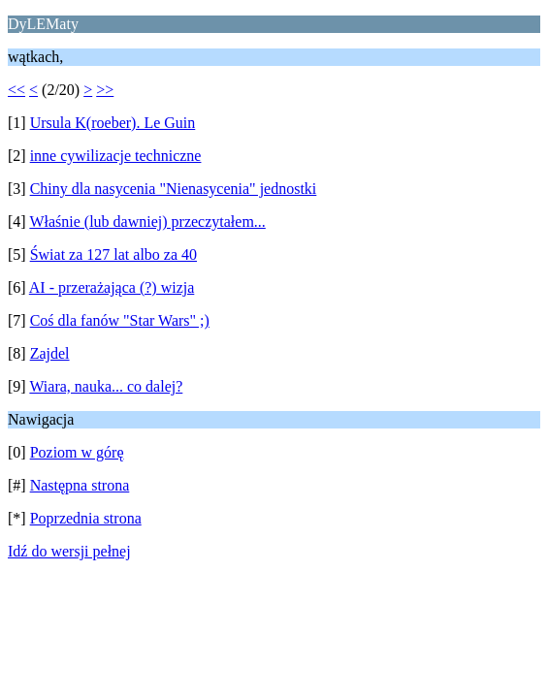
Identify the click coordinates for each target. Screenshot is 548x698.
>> (104, 89)
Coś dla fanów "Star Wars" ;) (120, 320)
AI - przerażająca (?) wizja (112, 287)
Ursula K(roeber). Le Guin (113, 122)
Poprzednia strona (86, 518)
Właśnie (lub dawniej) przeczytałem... (147, 221)
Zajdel (50, 353)
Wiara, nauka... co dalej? (105, 386)
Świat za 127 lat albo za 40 (113, 254)
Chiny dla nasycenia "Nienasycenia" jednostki (173, 188)
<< (16, 89)
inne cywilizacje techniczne (116, 155)
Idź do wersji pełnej (69, 551)
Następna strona (80, 485)
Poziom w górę (77, 452)
